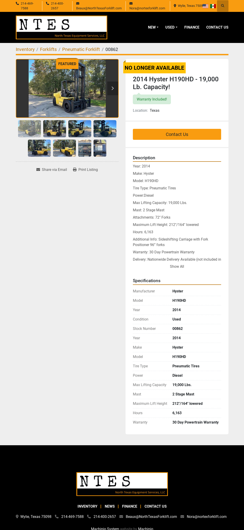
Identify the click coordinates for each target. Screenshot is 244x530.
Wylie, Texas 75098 (191, 6)
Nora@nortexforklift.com (147, 8)
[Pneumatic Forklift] (81, 49)
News (110, 506)
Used (169, 27)
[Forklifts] (48, 49)
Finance (191, 27)
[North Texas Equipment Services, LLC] (122, 484)
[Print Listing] (85, 169)
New (152, 27)
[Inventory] (25, 49)
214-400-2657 (57, 6)
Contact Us (217, 27)
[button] (153, 27)
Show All (177, 266)
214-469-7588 (27, 6)
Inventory (87, 506)
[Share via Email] (51, 169)
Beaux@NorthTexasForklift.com (99, 8)
